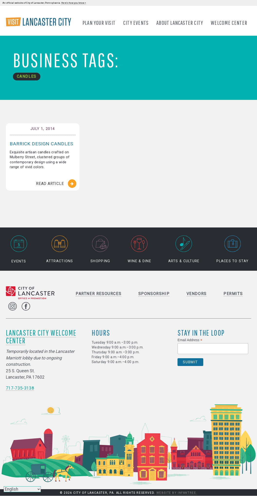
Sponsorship (154, 294)
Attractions (59, 250)
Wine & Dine (139, 250)
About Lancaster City (179, 22)
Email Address (189, 340)
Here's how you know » (73, 3)
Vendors (196, 294)
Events (18, 250)
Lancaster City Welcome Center (41, 336)
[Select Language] (22, 489)
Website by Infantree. (176, 493)
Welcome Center (229, 22)
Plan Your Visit (98, 22)
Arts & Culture (184, 250)
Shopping (100, 250)
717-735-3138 (20, 388)
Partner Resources (98, 294)
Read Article (50, 183)
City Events (136, 22)
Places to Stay (232, 250)
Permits (233, 294)
